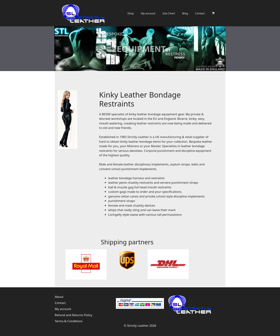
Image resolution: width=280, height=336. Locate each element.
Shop (130, 13)
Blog (185, 13)
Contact (200, 13)
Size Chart (168, 13)
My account (148, 13)
